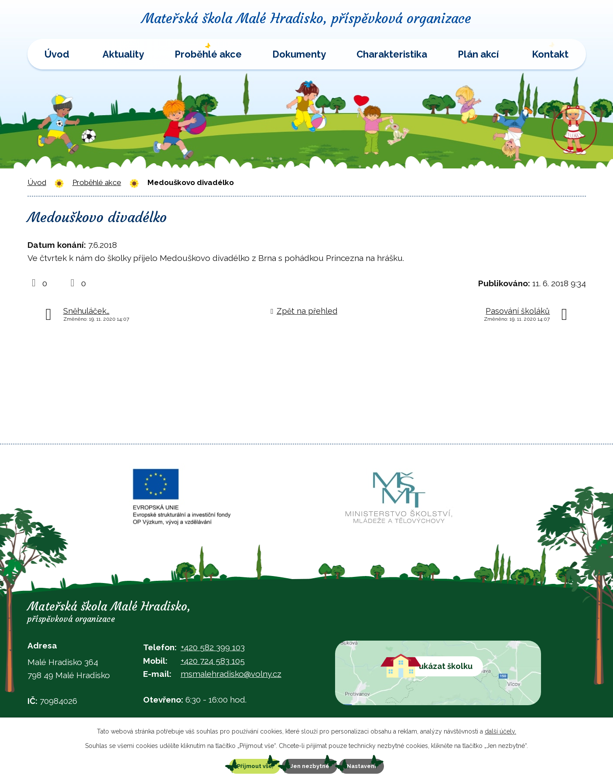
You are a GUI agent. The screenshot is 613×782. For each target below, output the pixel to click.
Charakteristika (391, 54)
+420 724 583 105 (213, 660)
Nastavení (374, 765)
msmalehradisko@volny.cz (231, 674)
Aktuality (123, 54)
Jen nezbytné (309, 765)
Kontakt (550, 54)
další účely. (500, 729)
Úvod (57, 54)
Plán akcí (478, 54)
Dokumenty (299, 54)
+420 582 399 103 (213, 647)
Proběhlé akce (208, 54)
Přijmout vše (242, 765)
